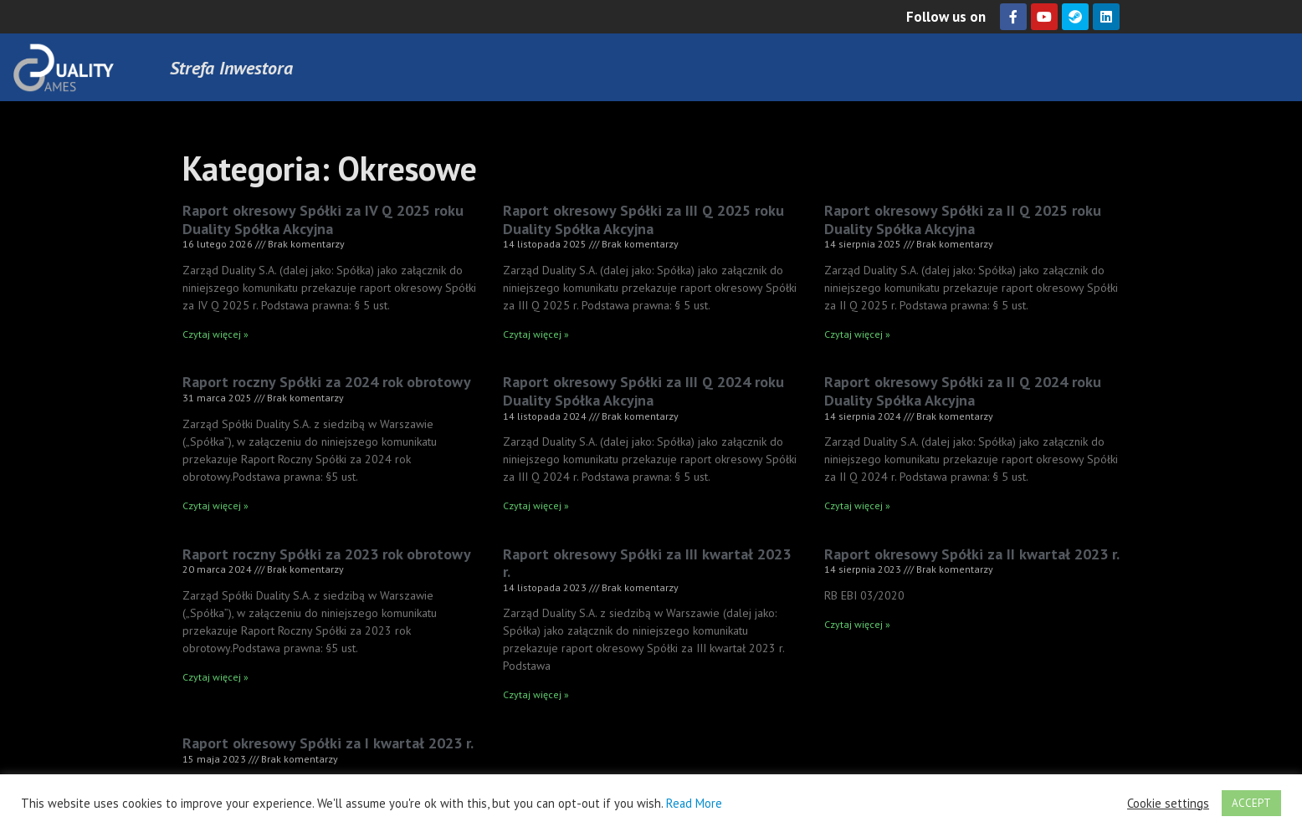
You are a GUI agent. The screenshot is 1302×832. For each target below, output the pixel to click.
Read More (694, 803)
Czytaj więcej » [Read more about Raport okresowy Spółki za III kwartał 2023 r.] (536, 694)
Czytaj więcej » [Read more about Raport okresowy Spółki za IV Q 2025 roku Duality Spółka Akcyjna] (215, 334)
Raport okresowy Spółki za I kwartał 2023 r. (328, 743)
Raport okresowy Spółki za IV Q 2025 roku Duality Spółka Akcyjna (323, 219)
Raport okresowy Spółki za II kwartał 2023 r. (972, 554)
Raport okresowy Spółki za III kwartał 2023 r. (647, 563)
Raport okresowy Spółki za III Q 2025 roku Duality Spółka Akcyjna (643, 219)
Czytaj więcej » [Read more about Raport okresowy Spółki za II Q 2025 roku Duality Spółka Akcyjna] (857, 334)
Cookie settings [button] (1168, 803)
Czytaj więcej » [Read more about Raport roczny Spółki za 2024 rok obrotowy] (215, 505)
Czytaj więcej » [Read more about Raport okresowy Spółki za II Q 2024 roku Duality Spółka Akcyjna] (857, 505)
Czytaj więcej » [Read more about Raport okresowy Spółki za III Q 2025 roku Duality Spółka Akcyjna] (536, 334)
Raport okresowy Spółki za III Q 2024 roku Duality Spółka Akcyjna (643, 391)
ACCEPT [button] (1251, 803)
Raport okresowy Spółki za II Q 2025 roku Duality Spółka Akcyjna (962, 219)
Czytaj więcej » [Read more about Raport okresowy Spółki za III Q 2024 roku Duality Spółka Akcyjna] (536, 505)
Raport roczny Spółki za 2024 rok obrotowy (326, 381)
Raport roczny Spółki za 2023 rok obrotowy (326, 554)
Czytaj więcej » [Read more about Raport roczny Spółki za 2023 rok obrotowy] (215, 677)
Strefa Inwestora (231, 67)
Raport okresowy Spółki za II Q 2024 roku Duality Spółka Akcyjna (962, 391)
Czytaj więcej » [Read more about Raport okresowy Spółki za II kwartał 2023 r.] (857, 624)
